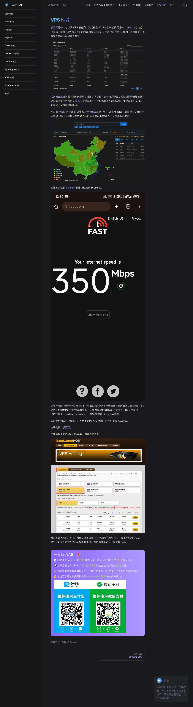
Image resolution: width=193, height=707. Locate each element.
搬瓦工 (54, 27)
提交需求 (91, 565)
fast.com (70, 187)
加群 (82, 560)
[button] (20, 13)
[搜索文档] (58, 5)
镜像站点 (63, 111)
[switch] (185, 4)
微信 (118, 565)
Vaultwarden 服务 (96, 576)
